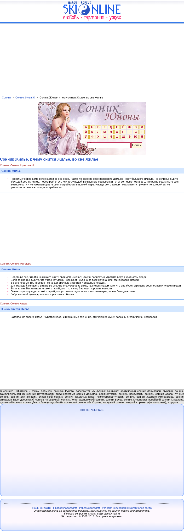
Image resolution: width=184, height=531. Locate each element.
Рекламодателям (89, 507)
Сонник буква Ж (25, 97)
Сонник (6, 97)
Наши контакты (41, 507)
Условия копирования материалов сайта (127, 507)
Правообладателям (65, 507)
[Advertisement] (92, 57)
